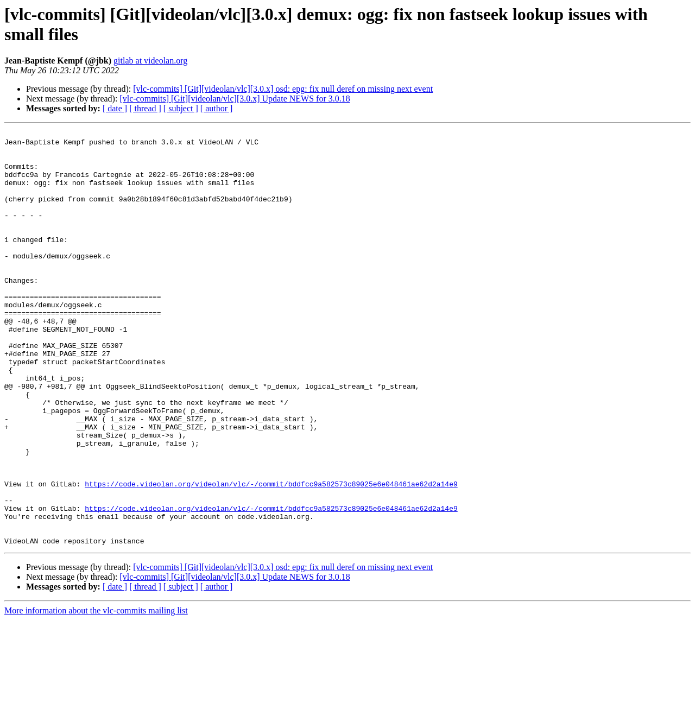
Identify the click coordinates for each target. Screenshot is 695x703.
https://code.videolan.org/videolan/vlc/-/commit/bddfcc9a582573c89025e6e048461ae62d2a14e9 (271, 555)
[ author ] (216, 108)
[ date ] (115, 108)
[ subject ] (180, 108)
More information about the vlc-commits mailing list (96, 693)
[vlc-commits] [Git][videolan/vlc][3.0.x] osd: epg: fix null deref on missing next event (283, 88)
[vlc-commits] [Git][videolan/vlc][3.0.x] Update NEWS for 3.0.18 (234, 98)
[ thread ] (145, 108)
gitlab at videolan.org (150, 60)
